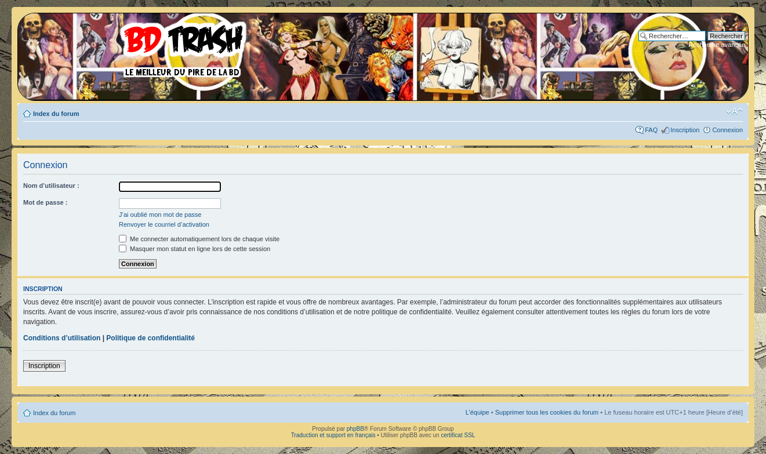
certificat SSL (458, 435)
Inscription (684, 129)
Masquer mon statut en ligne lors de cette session (194, 248)
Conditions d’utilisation (61, 338)
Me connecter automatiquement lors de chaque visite (199, 238)
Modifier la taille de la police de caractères (734, 111)
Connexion (727, 129)
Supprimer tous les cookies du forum (547, 412)
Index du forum (56, 113)
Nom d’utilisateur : (51, 185)
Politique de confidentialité (150, 338)
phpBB (355, 429)
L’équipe (477, 412)
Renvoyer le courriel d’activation (164, 224)
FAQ (651, 129)
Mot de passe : (45, 202)
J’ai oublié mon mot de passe (160, 214)
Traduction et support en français (333, 435)
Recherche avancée (716, 44)
